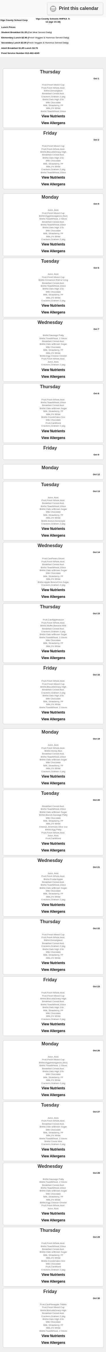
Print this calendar (78, 8)
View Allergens (53, 123)
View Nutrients (53, 116)
